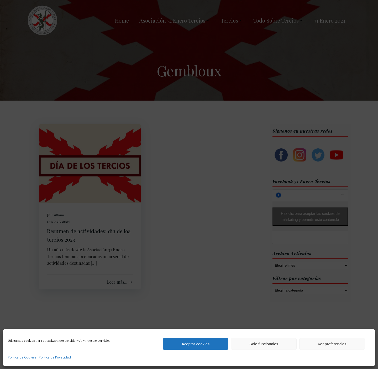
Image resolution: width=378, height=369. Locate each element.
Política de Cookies (22, 357)
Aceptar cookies (196, 344)
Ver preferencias (332, 344)
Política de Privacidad (55, 357)
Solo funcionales (263, 344)
